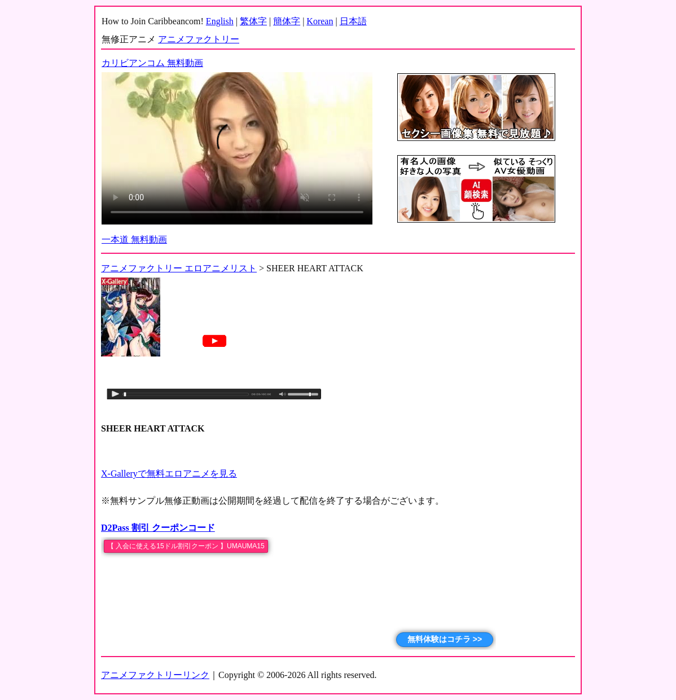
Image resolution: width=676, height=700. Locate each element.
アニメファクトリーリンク (155, 675)
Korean (319, 21)
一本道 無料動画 (134, 239)
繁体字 (253, 21)
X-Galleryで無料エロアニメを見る (169, 473)
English (220, 21)
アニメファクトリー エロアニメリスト (179, 268)
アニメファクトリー (198, 39)
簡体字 (286, 21)
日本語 (353, 21)
